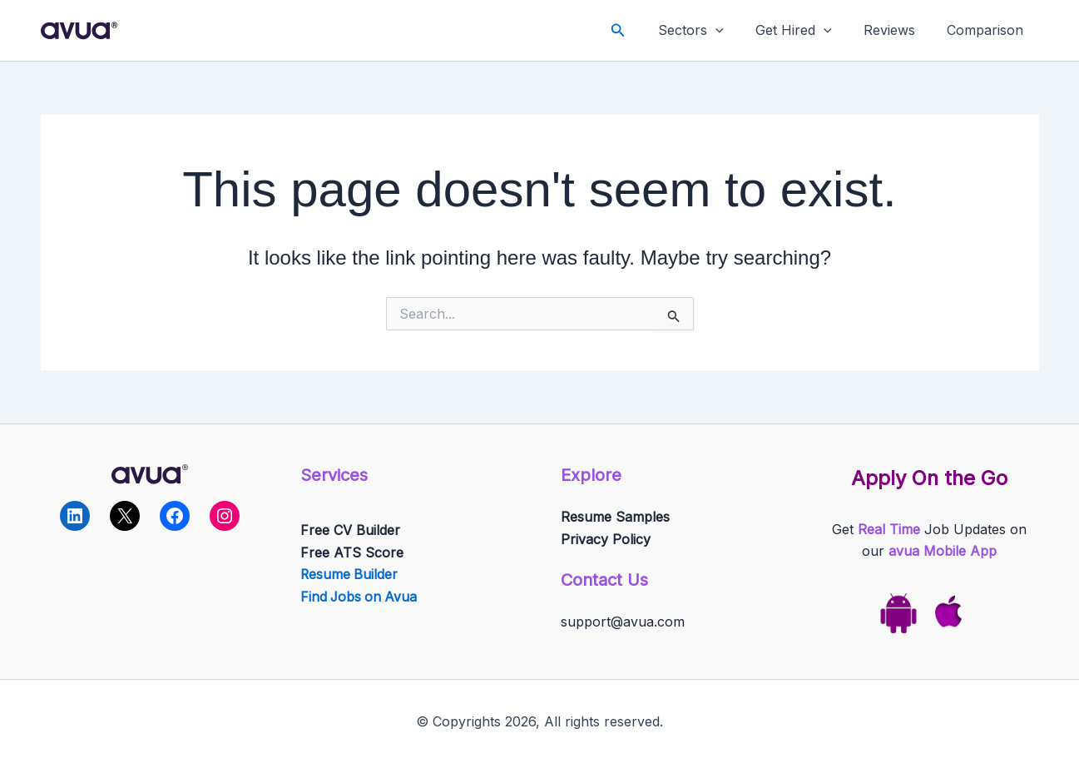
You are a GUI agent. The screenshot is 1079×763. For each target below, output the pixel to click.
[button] (638, 30)
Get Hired (806, 30)
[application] (733, 30)
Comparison (987, 30)
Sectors (708, 30)
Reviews (897, 30)
